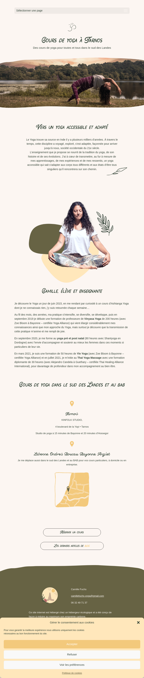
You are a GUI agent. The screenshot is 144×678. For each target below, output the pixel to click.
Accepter (71, 644)
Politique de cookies (72, 673)
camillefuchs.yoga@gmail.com (87, 595)
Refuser (72, 654)
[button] (138, 622)
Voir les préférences (72, 664)
